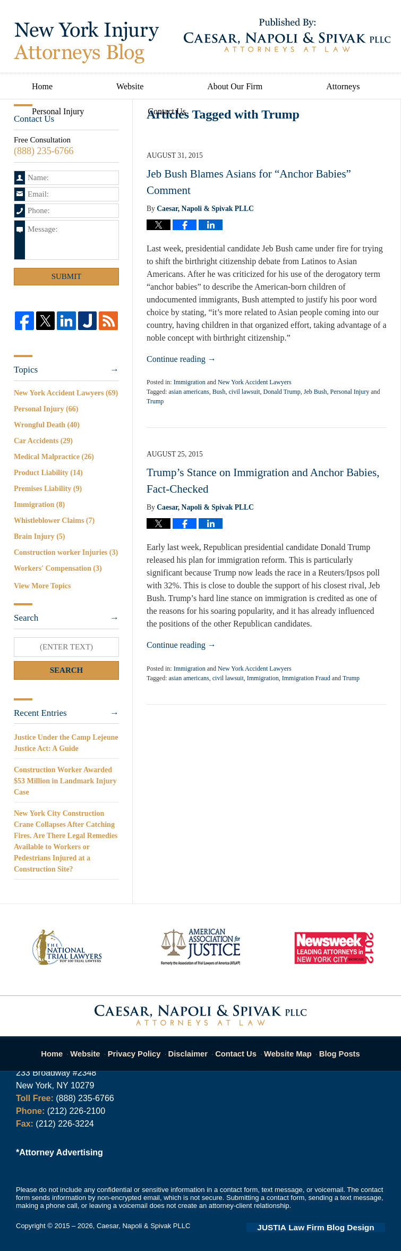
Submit (67, 276)
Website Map (285, 1048)
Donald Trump (281, 391)
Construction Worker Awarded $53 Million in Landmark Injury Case (65, 781)
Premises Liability (48, 489)
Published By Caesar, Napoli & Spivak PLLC (287, 35)
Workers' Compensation (58, 568)
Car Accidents (43, 441)
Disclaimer (191, 1048)
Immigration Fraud (306, 678)
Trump (155, 401)
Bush (219, 391)
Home (42, 86)
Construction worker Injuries (66, 552)
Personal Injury (58, 111)
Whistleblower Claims (54, 521)
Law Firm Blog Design (334, 1226)
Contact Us (167, 111)
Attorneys (343, 86)
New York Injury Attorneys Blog (86, 42)
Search (66, 670)
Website (129, 86)
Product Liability (48, 473)
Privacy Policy (141, 1048)
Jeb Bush (315, 391)
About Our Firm (234, 86)
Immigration (190, 382)
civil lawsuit (244, 391)
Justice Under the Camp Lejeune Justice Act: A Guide (66, 743)
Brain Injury (39, 536)
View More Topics (42, 586)
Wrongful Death (47, 425)
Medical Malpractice (54, 457)
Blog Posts (334, 1048)
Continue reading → (181, 359)
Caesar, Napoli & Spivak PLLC (143, 1226)
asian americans (188, 391)
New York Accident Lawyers (255, 382)
